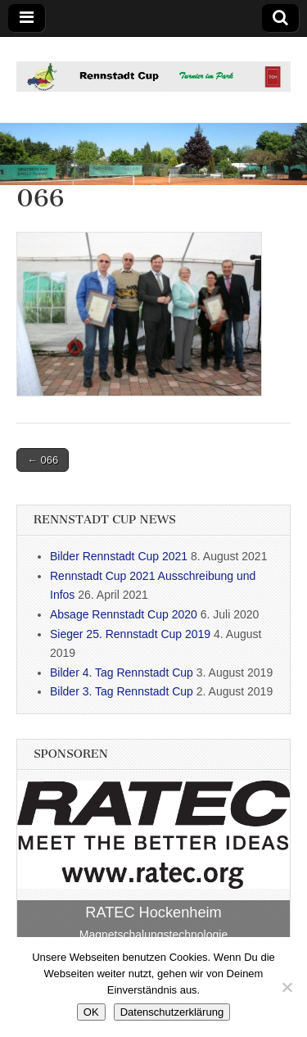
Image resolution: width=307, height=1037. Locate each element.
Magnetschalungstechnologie (153, 934)
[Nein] (286, 987)
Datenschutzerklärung (171, 1012)
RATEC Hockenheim (153, 912)
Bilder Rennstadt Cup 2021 (118, 556)
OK (91, 1012)
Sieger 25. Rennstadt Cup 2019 (130, 634)
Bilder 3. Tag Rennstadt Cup (121, 691)
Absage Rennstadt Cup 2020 (123, 614)
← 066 (42, 460)
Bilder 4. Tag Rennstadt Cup (121, 672)
